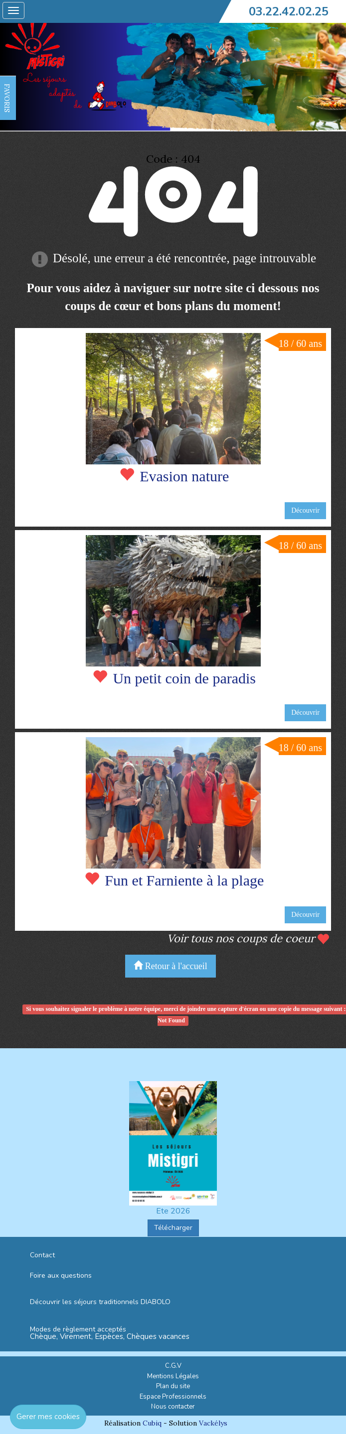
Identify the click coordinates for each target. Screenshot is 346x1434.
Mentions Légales (173, 1376)
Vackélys (213, 1423)
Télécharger (173, 1227)
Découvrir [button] (305, 510)
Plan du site (173, 1386)
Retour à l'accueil (170, 966)
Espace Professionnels (173, 1396)
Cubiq (152, 1423)
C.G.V (173, 1365)
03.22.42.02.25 (289, 11)
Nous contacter (173, 1406)
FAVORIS (6, 98)
